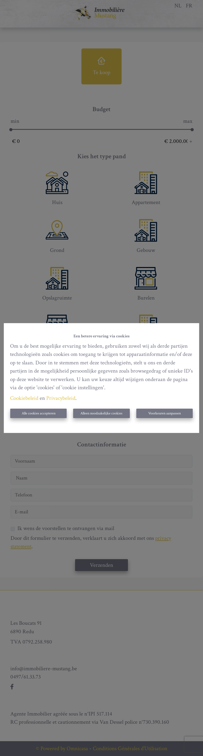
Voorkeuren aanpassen (164, 413)
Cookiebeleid (24, 398)
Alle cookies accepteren (39, 413)
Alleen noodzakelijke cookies (101, 413)
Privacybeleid (60, 398)
